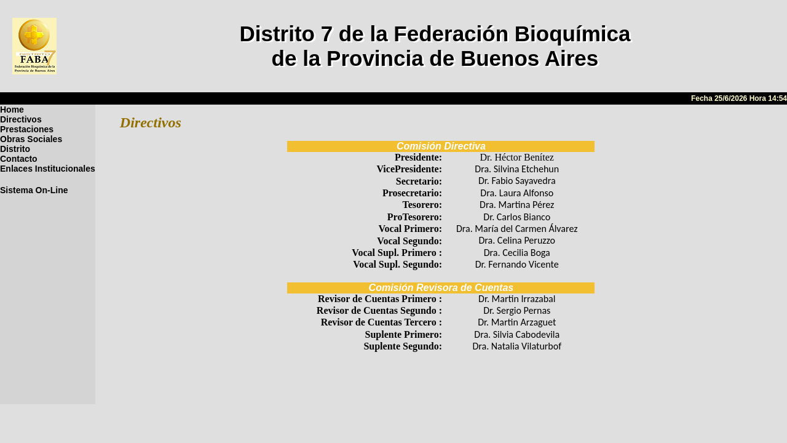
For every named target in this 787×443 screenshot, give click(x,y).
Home (12, 109)
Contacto (19, 159)
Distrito (15, 149)
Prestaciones (26, 129)
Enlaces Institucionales (47, 169)
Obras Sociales (31, 139)
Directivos (21, 119)
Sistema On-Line (34, 190)
